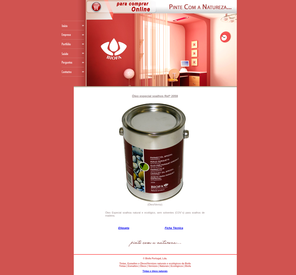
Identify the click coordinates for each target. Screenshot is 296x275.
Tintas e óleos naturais (154, 271)
